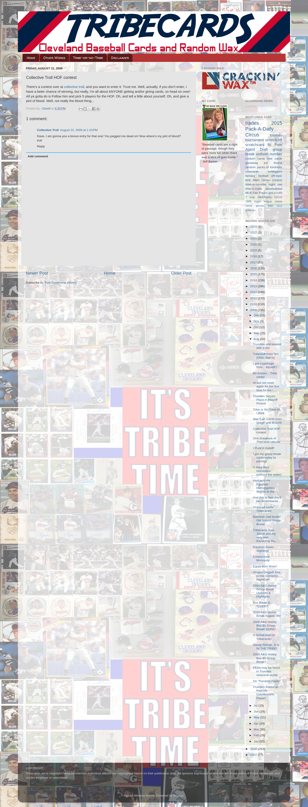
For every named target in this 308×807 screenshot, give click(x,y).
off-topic (276, 175)
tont (248, 180)
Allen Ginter (261, 180)
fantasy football (256, 175)
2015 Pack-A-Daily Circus (263, 129)
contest (277, 180)
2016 (254, 268)
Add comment (38, 156)
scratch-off (273, 140)
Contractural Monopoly (261, 558)
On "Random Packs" (267, 681)
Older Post (181, 273)
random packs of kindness (263, 167)
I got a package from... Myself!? (265, 365)
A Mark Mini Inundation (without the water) (267, 471)
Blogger (178, 795)
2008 (254, 749)
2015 (254, 274)
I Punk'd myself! (263, 448)
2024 (254, 226)
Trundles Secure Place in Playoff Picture (265, 399)
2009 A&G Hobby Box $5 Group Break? (264, 658)
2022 (254, 232)
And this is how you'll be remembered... (267, 499)
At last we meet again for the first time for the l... (266, 386)
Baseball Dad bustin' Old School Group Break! (267, 520)
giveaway (251, 163)
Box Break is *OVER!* (261, 604)
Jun (257, 711)
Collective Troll (48, 130)
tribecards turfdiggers (263, 171)
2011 (254, 298)
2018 (254, 256)
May (257, 717)
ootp (252, 197)
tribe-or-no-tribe (255, 184)
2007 (254, 754)
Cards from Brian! (265, 566)
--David (46, 108)
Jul (256, 705)
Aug (257, 339)
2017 (254, 262)
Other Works (54, 57)
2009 (254, 310)
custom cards (255, 158)
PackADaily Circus (270, 197)
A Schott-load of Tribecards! (263, 636)
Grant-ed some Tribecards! (263, 509)
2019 (254, 250)
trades (252, 123)
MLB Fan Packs (256, 192)
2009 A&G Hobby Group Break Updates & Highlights (264, 591)
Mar (257, 729)
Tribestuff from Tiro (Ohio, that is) (266, 355)
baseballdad (274, 188)
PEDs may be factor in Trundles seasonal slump (266, 671)
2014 (254, 280)
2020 (254, 244)
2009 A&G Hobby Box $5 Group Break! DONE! (264, 625)
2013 (254, 286)
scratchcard (254, 145)
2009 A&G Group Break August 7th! (267, 613)
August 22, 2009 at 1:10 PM (79, 130)
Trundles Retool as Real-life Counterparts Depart (266, 692)
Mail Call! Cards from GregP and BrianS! (267, 420)
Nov (257, 321)
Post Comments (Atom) (60, 282)
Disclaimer (120, 57)
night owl (275, 184)
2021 (254, 238)
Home (31, 57)
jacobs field (264, 205)
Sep (257, 333)
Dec (257, 315)
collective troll (74, 87)
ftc (269, 145)
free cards (274, 158)
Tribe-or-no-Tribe (88, 57)
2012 (254, 292)
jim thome (273, 163)
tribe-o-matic (253, 188)
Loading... (208, 172)
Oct (256, 327)
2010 (254, 304)
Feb (257, 735)
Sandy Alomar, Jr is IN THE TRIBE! (266, 646)
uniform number (269, 154)
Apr (256, 723)
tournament (254, 140)
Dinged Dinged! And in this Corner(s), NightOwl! (266, 576)
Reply (41, 146)
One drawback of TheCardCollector (266, 440)
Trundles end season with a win (267, 346)
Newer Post (37, 273)
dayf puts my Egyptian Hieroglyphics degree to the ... (265, 486)
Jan (257, 741)
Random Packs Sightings (263, 548)
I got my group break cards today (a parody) (267, 457)
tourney (276, 135)
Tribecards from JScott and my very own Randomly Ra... (265, 535)
